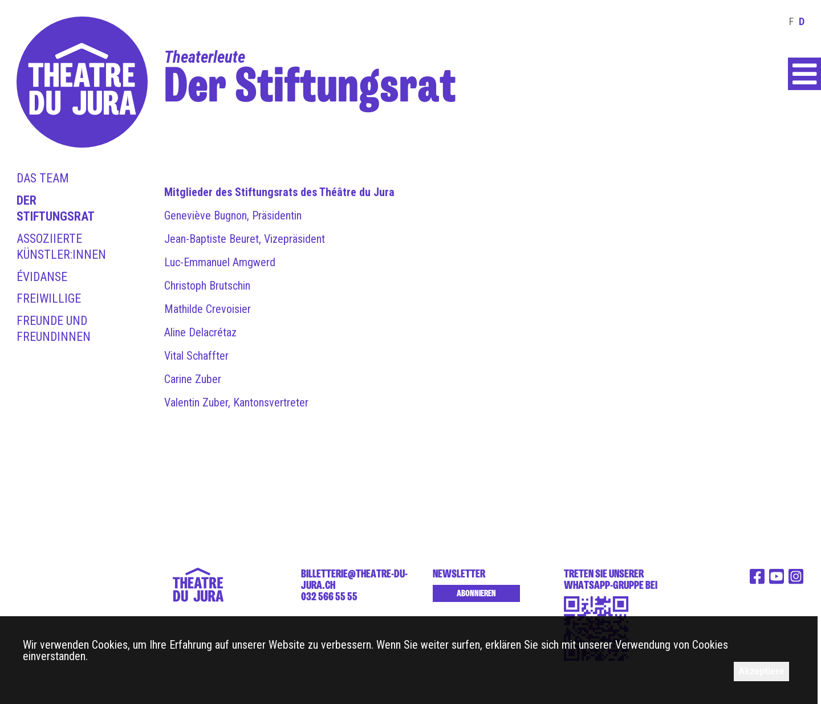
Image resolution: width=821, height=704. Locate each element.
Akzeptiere (761, 671)
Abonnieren (476, 593)
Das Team (43, 178)
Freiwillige (49, 298)
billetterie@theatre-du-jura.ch (354, 579)
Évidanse (42, 277)
